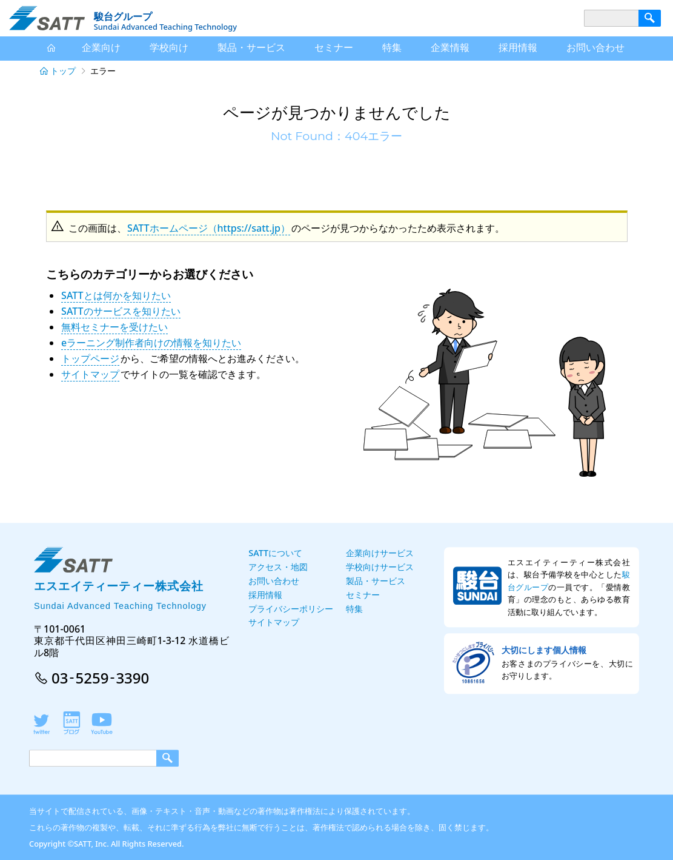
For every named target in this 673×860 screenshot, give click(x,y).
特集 (392, 47)
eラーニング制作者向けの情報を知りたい (151, 342)
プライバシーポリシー (290, 608)
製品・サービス (375, 580)
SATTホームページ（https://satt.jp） (208, 228)
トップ (63, 70)
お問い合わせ (595, 47)
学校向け (169, 47)
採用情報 (518, 47)
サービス (251, 48)
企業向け (101, 47)
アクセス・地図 (278, 567)
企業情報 (450, 47)
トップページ (90, 358)
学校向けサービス (380, 567)
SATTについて (275, 553)
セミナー (333, 47)
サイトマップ (90, 374)
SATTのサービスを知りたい (120, 311)
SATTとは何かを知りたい (115, 295)
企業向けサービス (380, 553)
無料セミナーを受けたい (114, 327)
